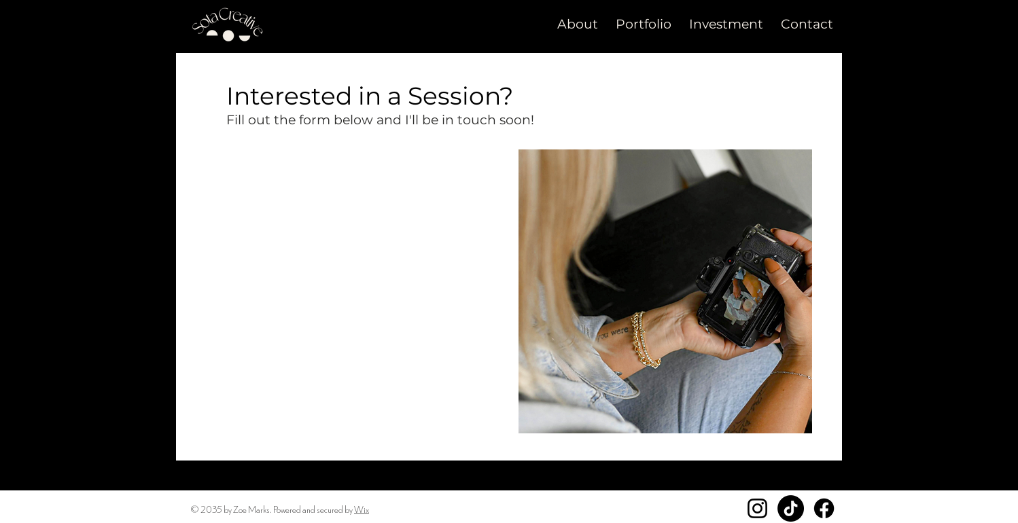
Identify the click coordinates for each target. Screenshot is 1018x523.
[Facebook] (824, 508)
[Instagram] (757, 508)
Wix (361, 509)
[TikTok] (790, 508)
